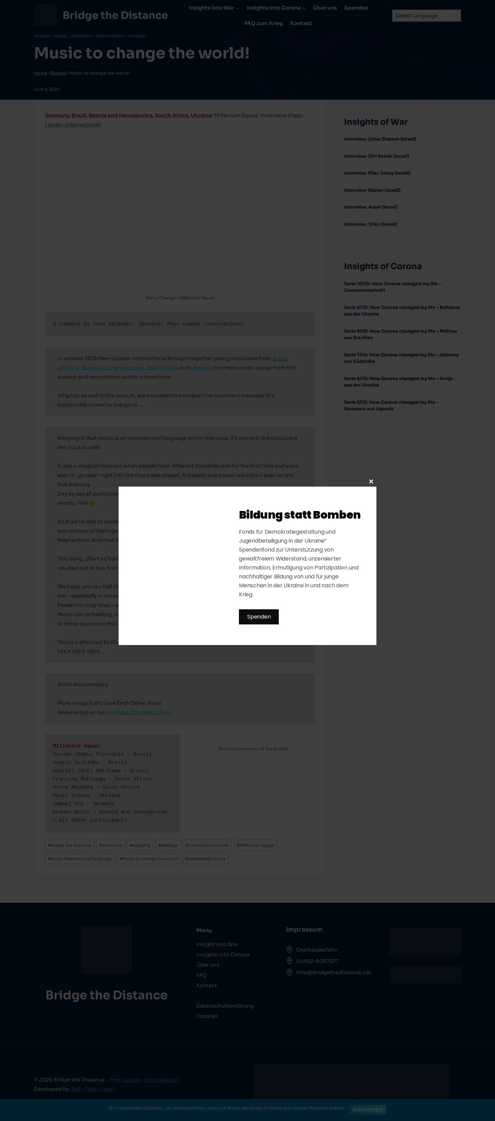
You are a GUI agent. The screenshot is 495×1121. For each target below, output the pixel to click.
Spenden (259, 617)
